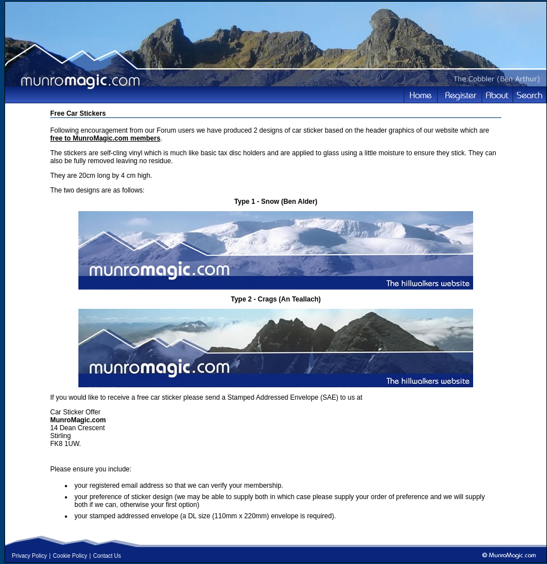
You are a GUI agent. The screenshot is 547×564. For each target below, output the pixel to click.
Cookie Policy (70, 556)
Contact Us (107, 556)
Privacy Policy (29, 556)
